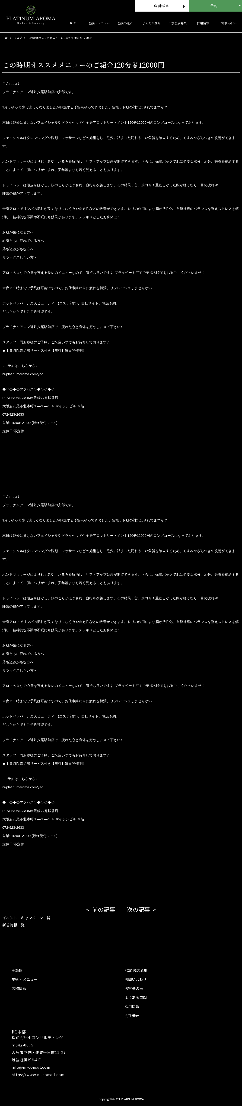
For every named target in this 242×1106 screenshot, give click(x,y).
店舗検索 (162, 5)
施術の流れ (125, 23)
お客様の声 (133, 988)
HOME (73, 23)
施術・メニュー (99, 23)
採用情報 (203, 23)
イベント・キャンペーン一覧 (26, 917)
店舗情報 (19, 988)
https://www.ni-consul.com (38, 1074)
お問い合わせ (135, 979)
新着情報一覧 (13, 925)
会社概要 (131, 1015)
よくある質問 (151, 23)
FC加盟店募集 (177, 23)
